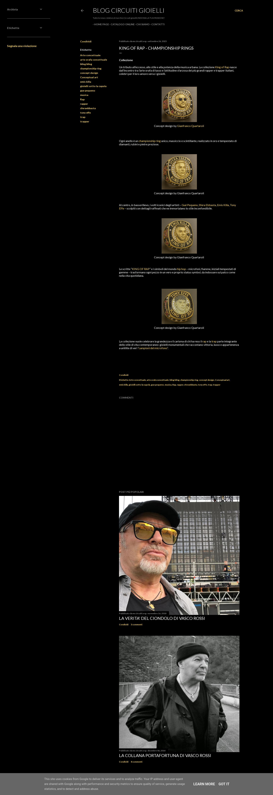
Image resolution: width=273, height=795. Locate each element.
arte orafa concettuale (93, 59)
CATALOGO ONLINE (121, 24)
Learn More (204, 784)
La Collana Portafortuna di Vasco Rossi (165, 755)
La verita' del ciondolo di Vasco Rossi (162, 618)
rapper (84, 103)
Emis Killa (223, 205)
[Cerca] (239, 10)
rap (204, 341)
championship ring (90, 68)
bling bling (86, 64)
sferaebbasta (88, 108)
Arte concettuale (90, 55)
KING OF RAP (141, 269)
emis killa (85, 81)
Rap (82, 99)
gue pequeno (87, 90)
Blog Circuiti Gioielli (128, 10)
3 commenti (136, 624)
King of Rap (222, 67)
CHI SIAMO (141, 24)
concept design (89, 72)
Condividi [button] (85, 41)
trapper (84, 121)
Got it (224, 784)
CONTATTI (156, 24)
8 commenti (136, 761)
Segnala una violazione (22, 46)
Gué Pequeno (190, 205)
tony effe (85, 112)
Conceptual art (89, 77)
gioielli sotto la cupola (93, 86)
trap (82, 116)
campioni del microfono (153, 348)
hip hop (181, 269)
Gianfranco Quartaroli (190, 125)
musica (84, 94)
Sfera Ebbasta (207, 205)
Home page (100, 24)
